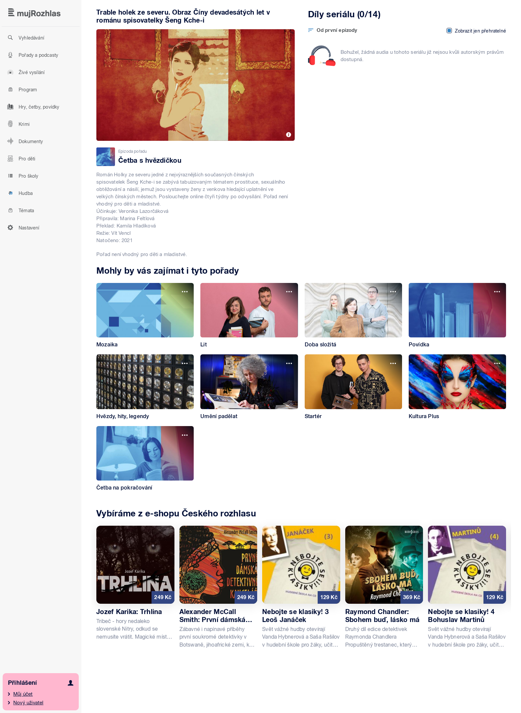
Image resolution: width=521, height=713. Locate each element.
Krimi (17, 124)
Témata (19, 210)
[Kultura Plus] (457, 386)
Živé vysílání (25, 72)
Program (21, 89)
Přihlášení (22, 682)
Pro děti (20, 158)
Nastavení (22, 227)
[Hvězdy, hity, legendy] (145, 386)
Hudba (19, 193)
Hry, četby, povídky (32, 107)
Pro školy (22, 176)
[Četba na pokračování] (145, 458)
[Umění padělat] (249, 386)
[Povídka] (457, 315)
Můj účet (23, 694)
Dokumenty (24, 141)
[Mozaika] (145, 315)
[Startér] (353, 386)
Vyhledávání (24, 38)
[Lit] (249, 315)
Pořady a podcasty (31, 55)
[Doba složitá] (353, 315)
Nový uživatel (28, 703)
